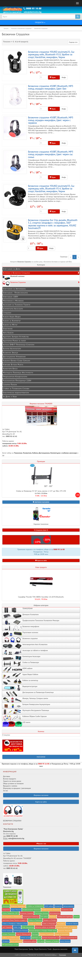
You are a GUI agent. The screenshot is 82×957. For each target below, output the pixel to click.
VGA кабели (44, 917)
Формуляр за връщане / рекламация (17, 788)
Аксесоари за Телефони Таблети (16, 304)
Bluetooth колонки (13, 277)
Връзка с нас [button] (41, 844)
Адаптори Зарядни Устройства (16, 336)
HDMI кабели (49, 906)
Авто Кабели (8, 332)
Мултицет (35, 934)
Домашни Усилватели (46, 934)
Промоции (41, 461)
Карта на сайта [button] (41, 560)
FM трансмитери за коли (10, 945)
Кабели (35, 453)
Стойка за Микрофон (49, 924)
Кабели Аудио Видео (12, 316)
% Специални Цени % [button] (41, 530)
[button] (41, 502)
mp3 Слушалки (7, 927)
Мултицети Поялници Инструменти (18, 372)
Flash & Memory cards (23, 934)
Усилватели (27, 453)
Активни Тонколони (8, 934)
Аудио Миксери (16, 910)
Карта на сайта (41, 802)
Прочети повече (50, 955)
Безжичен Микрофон (65, 931)
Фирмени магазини (41, 849)
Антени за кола (25, 938)
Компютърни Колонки (21, 931)
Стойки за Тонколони (35, 920)
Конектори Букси (10, 368)
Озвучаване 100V (10, 296)
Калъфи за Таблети (35, 924)
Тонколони (18, 453)
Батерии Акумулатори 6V (69, 938)
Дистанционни (44, 453)
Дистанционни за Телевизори (11, 917)
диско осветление (16, 941)
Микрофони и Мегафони (13, 300)
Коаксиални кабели (30, 941)
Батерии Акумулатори (12, 348)
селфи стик (16, 927)
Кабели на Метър (10, 324)
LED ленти (41, 941)
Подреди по (73, 42)
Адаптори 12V (36, 938)
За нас (5, 790)
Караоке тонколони (41, 516)
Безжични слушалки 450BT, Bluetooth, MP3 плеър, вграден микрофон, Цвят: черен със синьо (50, 154)
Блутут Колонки (65, 941)
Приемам (62, 955)
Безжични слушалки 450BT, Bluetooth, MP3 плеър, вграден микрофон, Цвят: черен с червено (50, 120)
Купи (54, 77)
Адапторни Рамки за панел (14, 340)
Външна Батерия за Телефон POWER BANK (43, 931)
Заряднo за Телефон (49, 920)
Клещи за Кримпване (62, 934)
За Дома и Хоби (10, 396)
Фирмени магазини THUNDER (41, 403)
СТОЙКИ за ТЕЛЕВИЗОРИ (35, 906)
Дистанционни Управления (14, 356)
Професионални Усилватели (51, 910)
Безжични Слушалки (41, 283)
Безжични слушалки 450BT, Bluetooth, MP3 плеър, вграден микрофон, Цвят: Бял (50, 87)
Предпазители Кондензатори (15, 376)
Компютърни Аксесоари (13, 308)
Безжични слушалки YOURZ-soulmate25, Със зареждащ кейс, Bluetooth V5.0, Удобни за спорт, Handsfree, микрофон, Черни (51, 54)
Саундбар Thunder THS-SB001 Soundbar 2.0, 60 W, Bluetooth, (41, 597)
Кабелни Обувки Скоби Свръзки (16, 360)
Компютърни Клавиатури (31, 917)
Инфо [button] (64, 77)
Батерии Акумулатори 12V (50, 938)
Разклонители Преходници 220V (17, 380)
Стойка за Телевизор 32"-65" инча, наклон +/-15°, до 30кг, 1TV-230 (41, 491)
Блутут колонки (7, 931)
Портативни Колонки (41, 913)
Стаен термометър (28, 927)
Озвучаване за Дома (11, 269)
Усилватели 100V (66, 910)
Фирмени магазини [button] (41, 795)
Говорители (6, 910)
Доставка (6, 776)
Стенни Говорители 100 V (10, 913)
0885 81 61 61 (11, 436)
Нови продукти (41, 567)
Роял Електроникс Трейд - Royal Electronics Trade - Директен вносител (41, 949)
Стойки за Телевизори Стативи (16, 388)
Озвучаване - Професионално (15, 292)
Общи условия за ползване (13, 783)
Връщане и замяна (10, 786)
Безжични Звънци (10, 352)
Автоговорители (55, 913)
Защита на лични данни (12, 781)
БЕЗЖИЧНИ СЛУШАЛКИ (13, 813)
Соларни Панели (10, 384)
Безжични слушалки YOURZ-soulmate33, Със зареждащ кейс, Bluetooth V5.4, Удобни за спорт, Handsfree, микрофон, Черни (51, 188)
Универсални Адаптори (64, 917)
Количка (41, 731)
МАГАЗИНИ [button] (41, 757)
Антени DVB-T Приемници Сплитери (18, 344)
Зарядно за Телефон (52, 941)
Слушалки (7, 312)
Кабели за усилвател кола (10, 938)
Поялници (52, 917)
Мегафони (5, 941)
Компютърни (55, 453)
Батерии (76, 917)
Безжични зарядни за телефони (66, 927)
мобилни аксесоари (69, 453)
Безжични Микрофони (18, 906)
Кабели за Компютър (12, 320)
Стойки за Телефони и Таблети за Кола (14, 924)
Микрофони (61, 924)
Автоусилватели (68, 906)
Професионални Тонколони (31, 910)
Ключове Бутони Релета (13, 364)
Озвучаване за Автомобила (14, 288)
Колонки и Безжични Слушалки (41, 273)
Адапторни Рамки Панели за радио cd (14, 920)
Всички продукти (9, 779)
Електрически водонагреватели (16, 392)
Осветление (8, 328)
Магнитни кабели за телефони (45, 927)
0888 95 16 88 (59, 549)
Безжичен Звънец (72, 924)
